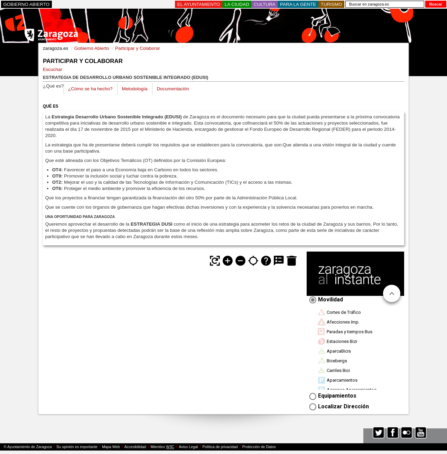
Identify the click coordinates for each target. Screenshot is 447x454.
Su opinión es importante (76, 447)
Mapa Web (111, 447)
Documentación (173, 88)
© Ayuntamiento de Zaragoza (28, 447)
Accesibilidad (135, 447)
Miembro (162, 447)
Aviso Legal (188, 447)
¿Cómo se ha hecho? (90, 88)
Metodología (134, 88)
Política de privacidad (220, 447)
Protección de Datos (259, 447)
